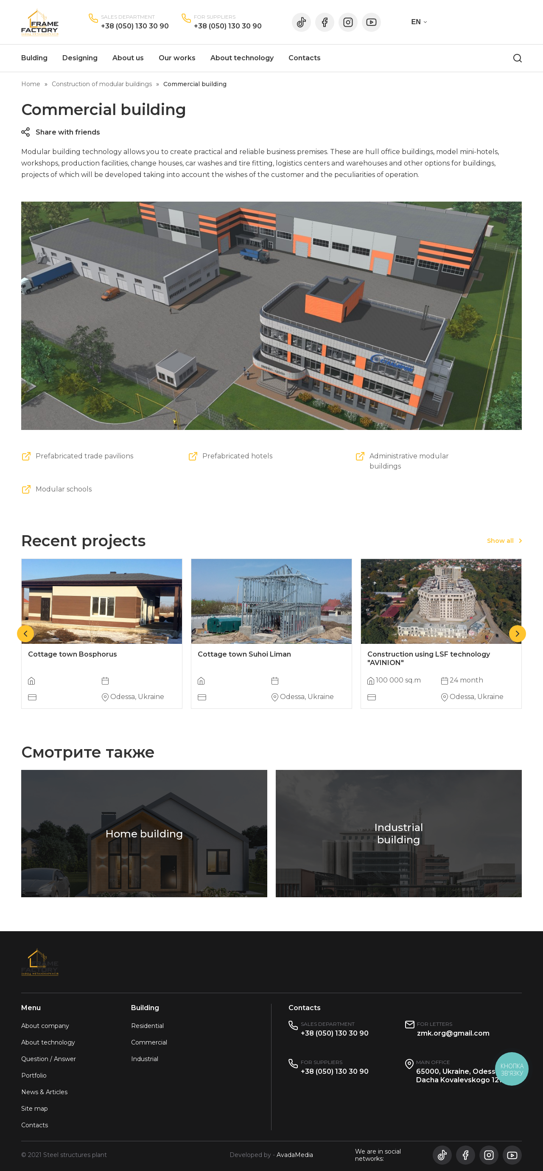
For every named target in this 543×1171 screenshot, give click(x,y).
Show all (500, 541)
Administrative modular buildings (409, 461)
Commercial (149, 1042)
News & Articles (44, 1092)
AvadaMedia (295, 1155)
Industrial (144, 1059)
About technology (242, 58)
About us (128, 58)
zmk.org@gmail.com (453, 1033)
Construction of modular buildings (102, 84)
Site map (34, 1108)
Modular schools (64, 489)
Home (30, 84)
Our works (177, 58)
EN (416, 21)
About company (45, 1026)
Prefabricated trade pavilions (84, 456)
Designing (80, 58)
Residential (147, 1026)
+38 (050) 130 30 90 (135, 26)
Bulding (34, 58)
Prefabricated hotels (237, 456)
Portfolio (34, 1075)
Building (145, 1008)
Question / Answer (48, 1059)
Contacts (304, 58)
